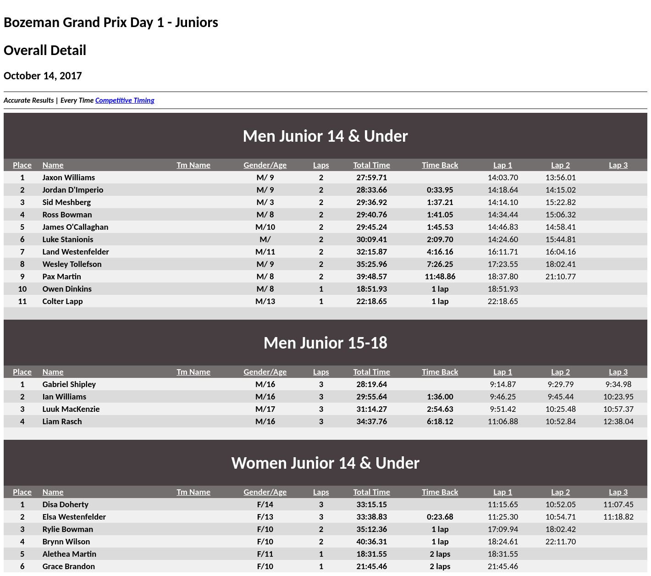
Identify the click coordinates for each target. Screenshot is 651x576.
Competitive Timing (124, 100)
